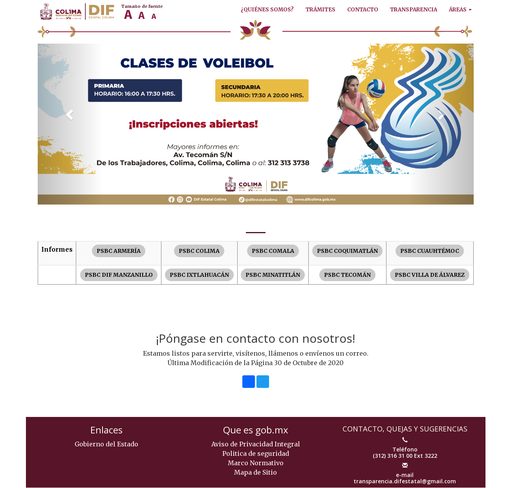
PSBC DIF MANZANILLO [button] (119, 274)
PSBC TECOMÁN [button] (347, 274)
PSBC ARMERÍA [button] (119, 250)
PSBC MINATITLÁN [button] (272, 274)
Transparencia (413, 9)
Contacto (362, 9)
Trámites (320, 9)
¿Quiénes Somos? (267, 9)
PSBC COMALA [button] (273, 250)
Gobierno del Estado (106, 444)
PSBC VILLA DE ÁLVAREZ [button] (430, 274)
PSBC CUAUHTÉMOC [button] (429, 250)
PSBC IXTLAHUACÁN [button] (199, 274)
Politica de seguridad (255, 453)
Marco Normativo (256, 463)
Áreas (460, 9)
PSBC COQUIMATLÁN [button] (347, 250)
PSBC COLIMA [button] (199, 250)
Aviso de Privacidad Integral (255, 444)
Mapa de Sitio (255, 472)
